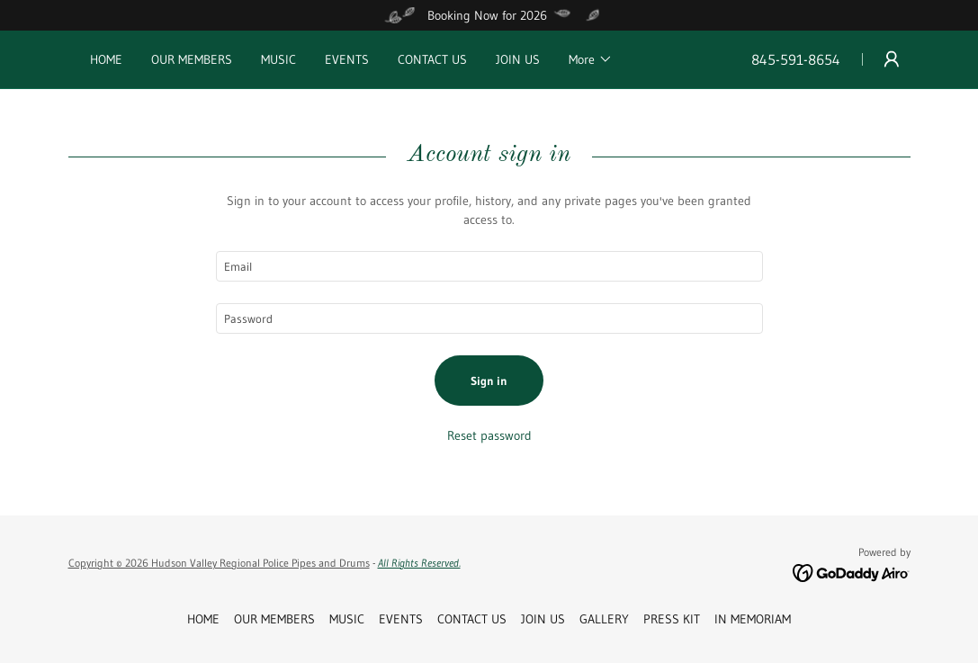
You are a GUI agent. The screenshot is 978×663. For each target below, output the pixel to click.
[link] (852, 572)
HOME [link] (106, 59)
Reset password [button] (489, 435)
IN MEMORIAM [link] (752, 619)
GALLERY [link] (604, 619)
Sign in (489, 380)
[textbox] (489, 266)
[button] (591, 59)
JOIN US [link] (518, 59)
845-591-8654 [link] (795, 59)
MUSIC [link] (278, 59)
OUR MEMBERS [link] (191, 59)
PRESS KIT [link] (671, 619)
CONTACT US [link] (432, 59)
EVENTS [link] (347, 59)
